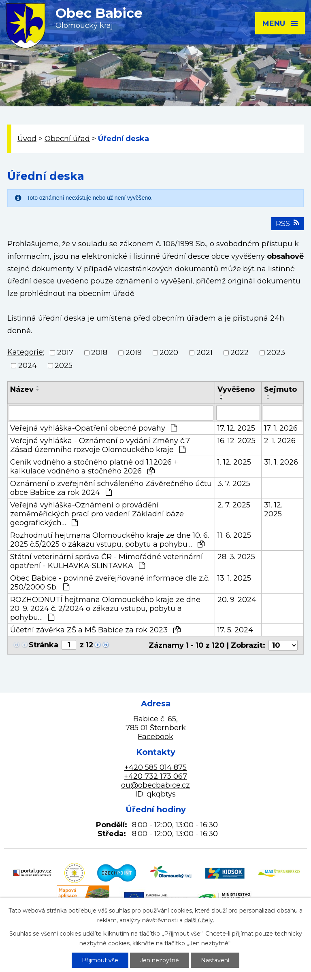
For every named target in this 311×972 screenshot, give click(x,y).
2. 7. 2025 (233, 505)
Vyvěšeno (236, 389)
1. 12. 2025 (234, 462)
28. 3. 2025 (236, 556)
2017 (65, 352)
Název (22, 389)
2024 (27, 365)
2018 (99, 352)
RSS (287, 223)
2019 (134, 352)
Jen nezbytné (159, 960)
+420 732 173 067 (155, 776)
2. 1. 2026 (280, 440)
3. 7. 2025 (233, 483)
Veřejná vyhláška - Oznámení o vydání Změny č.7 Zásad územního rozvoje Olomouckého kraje (100, 445)
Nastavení (215, 960)
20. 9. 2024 (236, 599)
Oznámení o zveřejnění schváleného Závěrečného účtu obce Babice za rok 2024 (111, 488)
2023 (276, 352)
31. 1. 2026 (281, 462)
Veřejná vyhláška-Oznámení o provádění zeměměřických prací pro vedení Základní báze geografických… (97, 514)
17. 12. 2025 (236, 428)
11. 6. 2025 (234, 535)
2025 (63, 365)
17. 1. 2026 (281, 428)
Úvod (26, 138)
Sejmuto (280, 389)
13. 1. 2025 (234, 578)
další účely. (199, 920)
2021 (204, 352)
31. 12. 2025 (273, 509)
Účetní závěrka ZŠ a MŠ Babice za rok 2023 (95, 629)
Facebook (155, 736)
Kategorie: (25, 352)
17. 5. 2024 (235, 629)
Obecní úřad (67, 138)
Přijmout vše (100, 960)
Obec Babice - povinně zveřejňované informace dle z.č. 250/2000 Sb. (109, 583)
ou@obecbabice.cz (155, 785)
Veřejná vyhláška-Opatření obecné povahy (93, 428)
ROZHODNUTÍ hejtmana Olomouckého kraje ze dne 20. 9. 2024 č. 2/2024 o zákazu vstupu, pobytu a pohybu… (105, 608)
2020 (169, 352)
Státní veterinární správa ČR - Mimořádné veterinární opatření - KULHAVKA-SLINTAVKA (106, 561)
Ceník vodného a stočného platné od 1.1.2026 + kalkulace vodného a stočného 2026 (94, 466)
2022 (239, 352)
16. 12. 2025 (236, 440)
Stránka (43, 644)
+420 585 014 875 (155, 767)
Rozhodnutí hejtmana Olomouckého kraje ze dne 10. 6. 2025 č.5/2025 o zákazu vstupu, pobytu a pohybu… (109, 540)
